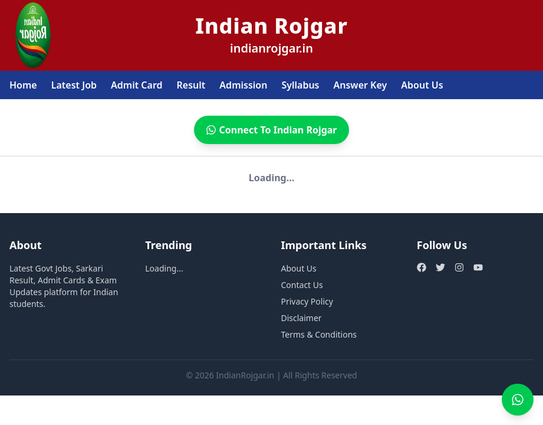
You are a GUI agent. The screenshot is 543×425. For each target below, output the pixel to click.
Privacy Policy (307, 301)
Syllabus (300, 85)
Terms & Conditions (319, 334)
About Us (422, 85)
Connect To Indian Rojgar (271, 129)
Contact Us (302, 284)
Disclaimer (301, 317)
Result (191, 85)
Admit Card (137, 85)
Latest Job (74, 85)
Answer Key (360, 85)
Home (23, 85)
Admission (243, 85)
